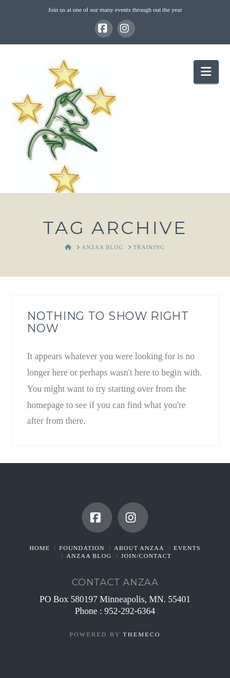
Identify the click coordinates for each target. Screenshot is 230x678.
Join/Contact (146, 555)
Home (39, 547)
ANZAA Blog (89, 555)
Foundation (82, 547)
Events (186, 547)
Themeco (141, 634)
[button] (206, 71)
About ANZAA (139, 547)
